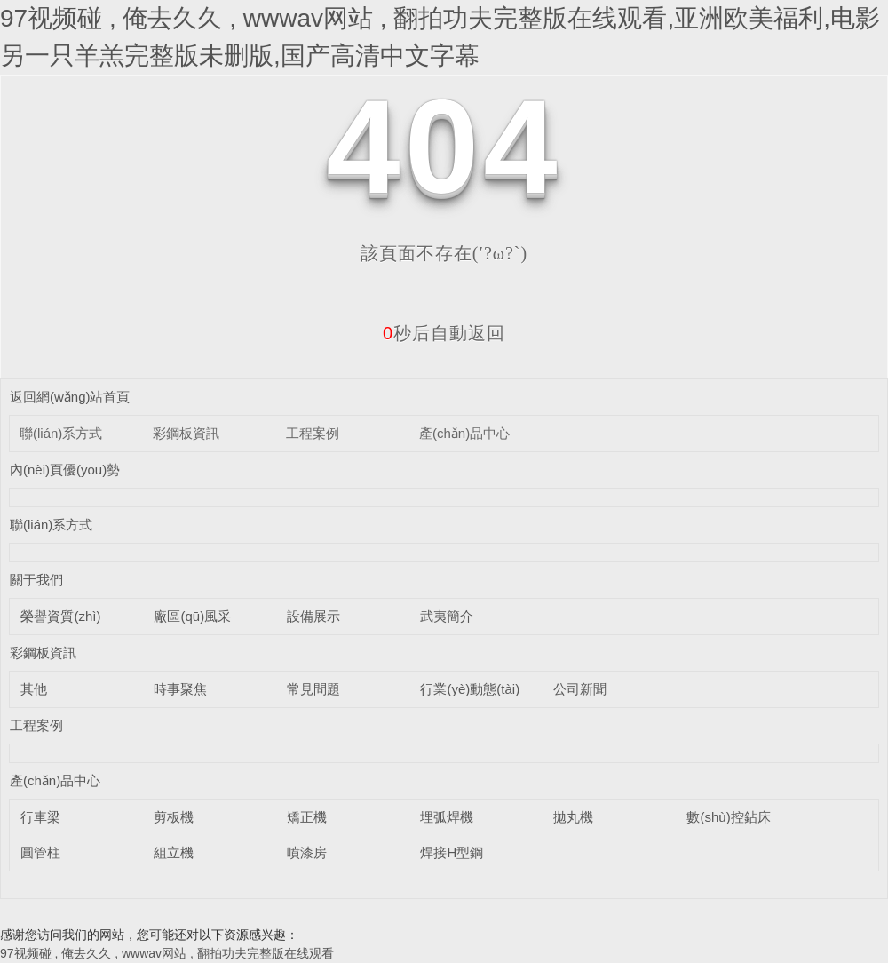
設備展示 (313, 616)
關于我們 (36, 579)
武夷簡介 (446, 616)
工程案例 (312, 433)
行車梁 (40, 816)
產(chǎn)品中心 (464, 433)
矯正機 (307, 816)
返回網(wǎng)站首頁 (70, 396)
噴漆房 (307, 852)
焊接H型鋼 (451, 852)
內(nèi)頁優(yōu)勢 (65, 469)
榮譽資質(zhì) (60, 616)
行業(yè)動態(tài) (469, 688)
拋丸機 (573, 816)
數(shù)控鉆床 (728, 816)
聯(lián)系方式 (61, 433)
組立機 (174, 852)
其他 (33, 688)
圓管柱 (40, 852)
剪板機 (174, 816)
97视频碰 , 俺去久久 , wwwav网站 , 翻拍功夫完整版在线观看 (167, 953)
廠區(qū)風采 (192, 616)
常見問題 (313, 688)
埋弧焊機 (446, 816)
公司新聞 (580, 688)
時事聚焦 (180, 688)
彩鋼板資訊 (186, 433)
